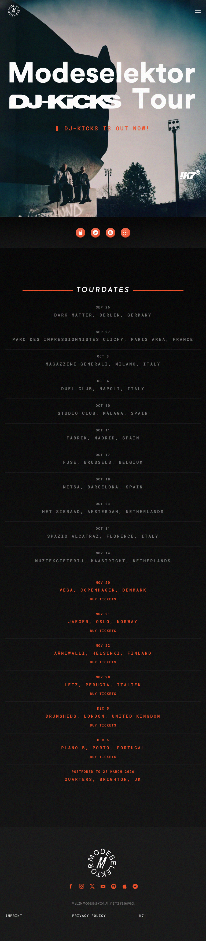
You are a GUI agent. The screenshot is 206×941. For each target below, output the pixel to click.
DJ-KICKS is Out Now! (107, 128)
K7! (142, 915)
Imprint (13, 915)
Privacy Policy (89, 915)
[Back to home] (14, 10)
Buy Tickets (103, 599)
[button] (198, 10)
